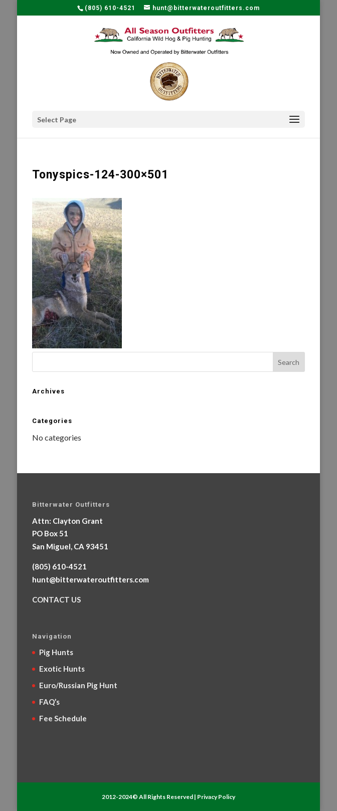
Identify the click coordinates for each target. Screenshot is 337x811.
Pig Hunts (56, 652)
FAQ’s (49, 701)
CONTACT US (56, 599)
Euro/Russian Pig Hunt (78, 685)
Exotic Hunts (62, 668)
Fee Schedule (63, 718)
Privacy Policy (216, 796)
